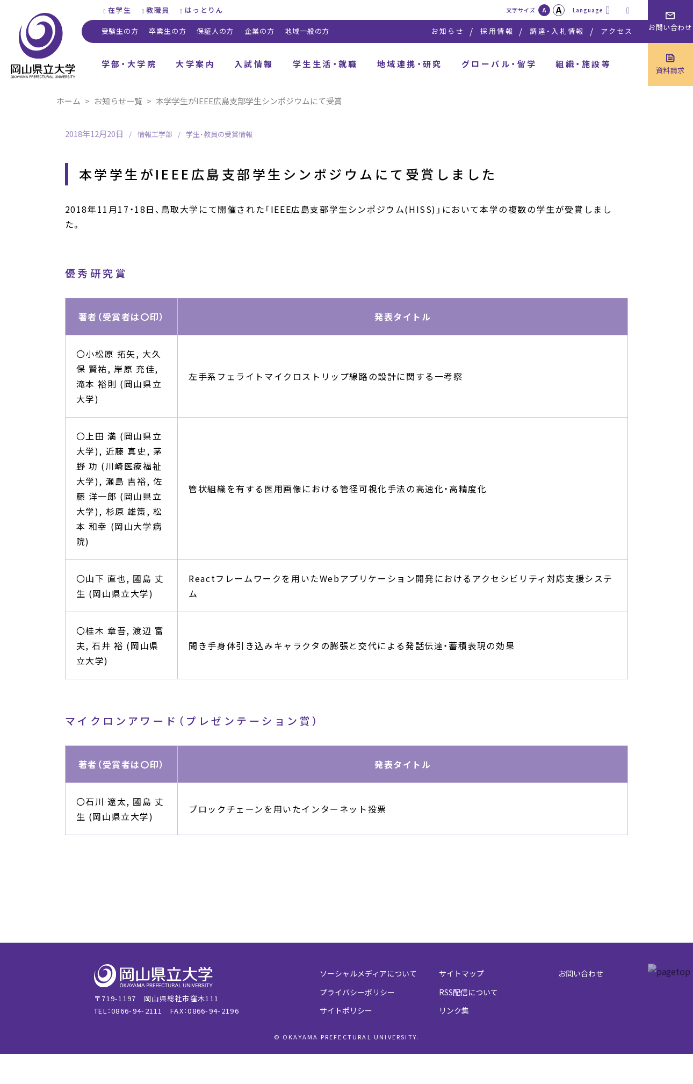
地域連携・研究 (410, 63)
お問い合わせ (580, 973)
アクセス (617, 31)
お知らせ (447, 31)
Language (588, 10)
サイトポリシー (346, 1010)
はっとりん (204, 10)
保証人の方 (215, 31)
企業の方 (259, 31)
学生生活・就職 (325, 63)
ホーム (68, 100)
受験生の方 (120, 31)
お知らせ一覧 (118, 100)
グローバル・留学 (499, 63)
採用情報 (496, 31)
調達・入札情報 (557, 31)
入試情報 (254, 63)
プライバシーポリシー (357, 992)
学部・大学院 (129, 63)
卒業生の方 (167, 31)
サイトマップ (461, 973)
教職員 (157, 10)
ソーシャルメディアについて (368, 973)
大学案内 (195, 63)
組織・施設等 (583, 63)
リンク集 (454, 1010)
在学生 (119, 10)
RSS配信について (468, 992)
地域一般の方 (307, 31)
